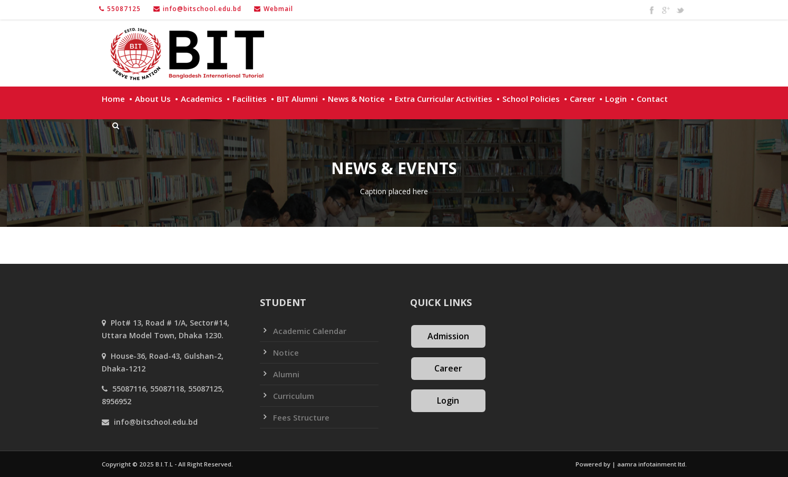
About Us (153, 98)
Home (113, 98)
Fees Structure (301, 417)
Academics (201, 98)
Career (582, 98)
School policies (531, 98)
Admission (448, 336)
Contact (652, 98)
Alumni (286, 374)
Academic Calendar (309, 331)
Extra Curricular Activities (443, 98)
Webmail (278, 8)
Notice (286, 352)
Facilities (249, 98)
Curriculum (293, 395)
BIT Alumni (297, 98)
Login (616, 98)
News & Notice (356, 98)
